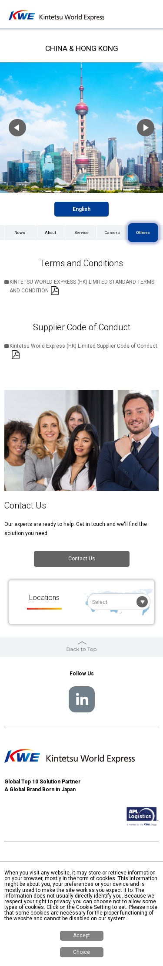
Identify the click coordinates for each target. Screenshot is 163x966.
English (81, 209)
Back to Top (81, 649)
